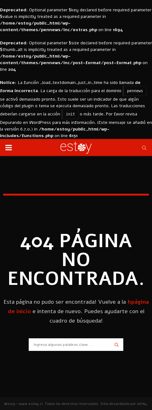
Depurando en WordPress (25, 122)
